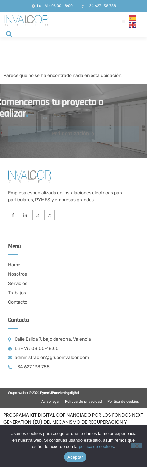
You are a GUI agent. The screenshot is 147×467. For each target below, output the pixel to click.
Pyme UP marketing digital (59, 393)
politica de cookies (96, 446)
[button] (123, 21)
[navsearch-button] (9, 34)
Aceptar (75, 457)
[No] (136, 445)
